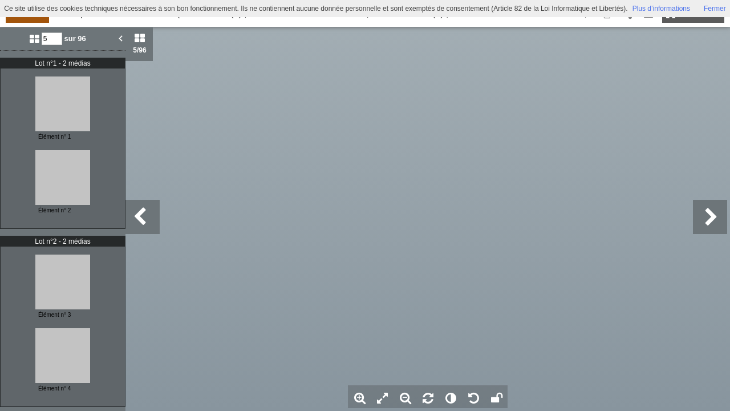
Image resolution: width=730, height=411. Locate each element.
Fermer (715, 9)
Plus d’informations (661, 9)
